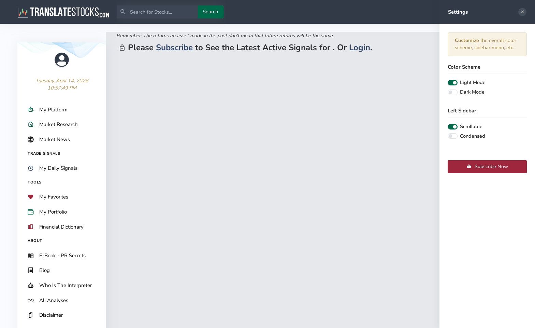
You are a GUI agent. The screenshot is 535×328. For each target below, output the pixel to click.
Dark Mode (472, 91)
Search (210, 11)
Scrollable (471, 126)
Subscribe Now (487, 166)
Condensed (472, 136)
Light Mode (473, 82)
